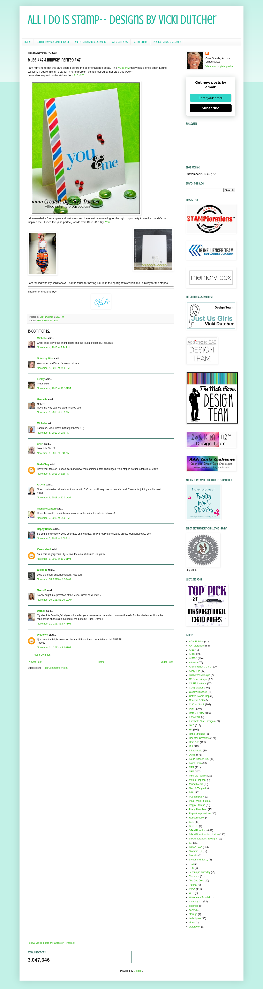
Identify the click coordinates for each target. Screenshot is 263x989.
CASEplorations (197, 683)
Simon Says (195, 847)
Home (27, 41)
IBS (191, 746)
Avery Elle (194, 671)
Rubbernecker (196, 817)
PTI (191, 792)
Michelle (42, 338)
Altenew (193, 662)
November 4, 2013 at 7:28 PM (53, 368)
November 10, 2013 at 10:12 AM (54, 599)
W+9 (191, 893)
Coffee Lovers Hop (199, 696)
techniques (195, 918)
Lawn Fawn (195, 763)
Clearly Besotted (198, 692)
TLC (191, 863)
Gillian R (42, 570)
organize (193, 905)
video (192, 922)
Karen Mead (44, 549)
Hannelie (42, 399)
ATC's (192, 654)
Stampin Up (195, 851)
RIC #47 (79, 75)
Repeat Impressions (200, 813)
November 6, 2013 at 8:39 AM (53, 473)
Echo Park (194, 717)
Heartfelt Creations (199, 738)
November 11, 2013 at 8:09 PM (54, 647)
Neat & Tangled (197, 788)
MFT (191, 771)
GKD (191, 725)
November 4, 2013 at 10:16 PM (54, 388)
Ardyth (41, 484)
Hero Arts (194, 742)
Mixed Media (196, 784)
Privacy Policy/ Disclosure (167, 41)
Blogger (138, 970)
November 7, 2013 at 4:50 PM (53, 538)
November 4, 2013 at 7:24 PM (53, 347)
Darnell (41, 610)
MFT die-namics (198, 775)
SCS (191, 822)
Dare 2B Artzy (51, 320)
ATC (191, 650)
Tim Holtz (194, 876)
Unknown (42, 634)
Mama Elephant (197, 780)
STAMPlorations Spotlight (203, 838)
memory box (196, 901)
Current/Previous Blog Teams (90, 41)
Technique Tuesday (199, 872)
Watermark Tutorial (199, 897)
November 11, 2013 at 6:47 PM (54, 623)
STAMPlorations (198, 830)
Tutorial (193, 884)
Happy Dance (45, 529)
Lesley (41, 379)
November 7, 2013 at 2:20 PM (53, 518)
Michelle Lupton (46, 508)
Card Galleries (120, 41)
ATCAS (193, 658)
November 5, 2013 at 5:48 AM (53, 453)
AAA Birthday (196, 641)
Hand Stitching (197, 733)
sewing (193, 910)
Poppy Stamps (197, 805)
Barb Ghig (43, 464)
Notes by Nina (45, 358)
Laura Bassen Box (199, 759)
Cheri (40, 443)
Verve (192, 889)
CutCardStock (196, 704)
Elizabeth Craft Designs (202, 721)
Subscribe (210, 108)
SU (191, 843)
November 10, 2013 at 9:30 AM (54, 579)
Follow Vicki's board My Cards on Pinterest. (51, 942)
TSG (191, 868)
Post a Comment (42, 654)
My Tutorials (140, 41)
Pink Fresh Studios (199, 801)
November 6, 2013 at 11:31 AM (54, 497)
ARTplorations (197, 645)
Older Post (167, 661)
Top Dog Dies (196, 880)
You (107, 222)
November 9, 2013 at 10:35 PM (54, 558)
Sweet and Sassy (198, 859)
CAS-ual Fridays (198, 679)
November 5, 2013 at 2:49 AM (53, 432)
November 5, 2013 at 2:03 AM (53, 412)
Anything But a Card (200, 666)
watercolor (194, 926)
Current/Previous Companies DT (53, 41)
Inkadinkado (195, 750)
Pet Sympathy (196, 796)
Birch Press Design (199, 675)
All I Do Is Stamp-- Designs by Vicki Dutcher (122, 20)
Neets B (41, 590)
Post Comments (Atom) (55, 667)
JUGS (192, 754)
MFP (191, 767)
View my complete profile (219, 66)
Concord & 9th (197, 700)
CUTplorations (197, 687)
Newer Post (35, 661)
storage (193, 914)
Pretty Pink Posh (198, 809)
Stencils (193, 855)
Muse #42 (124, 67)
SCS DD (193, 826)
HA (191, 729)
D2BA (40, 320)
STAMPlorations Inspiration (204, 834)
